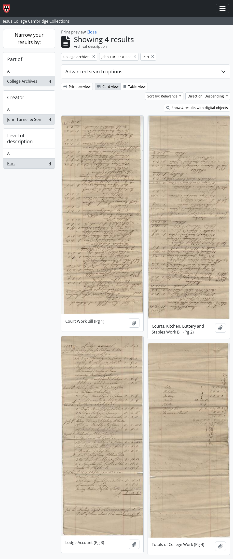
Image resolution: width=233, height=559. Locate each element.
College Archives (29, 82)
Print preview (77, 86)
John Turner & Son (29, 120)
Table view (134, 86)
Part (29, 164)
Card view (108, 86)
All (9, 71)
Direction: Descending (206, 96)
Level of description (20, 138)
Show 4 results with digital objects (197, 107)
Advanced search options (94, 71)
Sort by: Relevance (162, 96)
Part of (14, 59)
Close (92, 32)
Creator (15, 97)
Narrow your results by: (29, 39)
